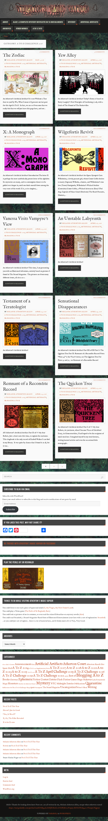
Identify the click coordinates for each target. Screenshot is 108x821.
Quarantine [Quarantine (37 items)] (93, 683)
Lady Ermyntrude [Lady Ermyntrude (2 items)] (98, 680)
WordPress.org (8, 789)
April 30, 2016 (96, 60)
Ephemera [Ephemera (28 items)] (25, 679)
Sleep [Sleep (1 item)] (28, 688)
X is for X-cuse (9, 722)
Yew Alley (67, 55)
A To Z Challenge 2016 (14, 63)
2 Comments (44, 52)
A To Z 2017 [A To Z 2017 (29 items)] (58, 668)
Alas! (81, 614)
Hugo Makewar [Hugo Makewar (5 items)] (84, 679)
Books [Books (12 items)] (6, 679)
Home (6, 36)
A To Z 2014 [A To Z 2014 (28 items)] (20, 668)
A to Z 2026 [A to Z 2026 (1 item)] (31, 672)
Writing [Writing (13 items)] (92, 687)
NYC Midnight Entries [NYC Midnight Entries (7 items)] (62, 683)
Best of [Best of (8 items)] (72, 676)
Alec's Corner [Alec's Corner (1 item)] (10, 665)
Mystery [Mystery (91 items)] (43, 683)
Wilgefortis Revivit (75, 132)
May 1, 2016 (39, 60)
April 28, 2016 (96, 137)
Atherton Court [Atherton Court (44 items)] (74, 664)
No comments (100, 128)
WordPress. (65, 814)
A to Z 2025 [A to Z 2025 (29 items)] (19, 672)
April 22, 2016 (40, 394)
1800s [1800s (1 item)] (4, 665)
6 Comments (44, 128)
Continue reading (14, 115)
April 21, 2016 (96, 388)
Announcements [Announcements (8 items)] (23, 664)
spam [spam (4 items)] (32, 687)
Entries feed (7, 781)
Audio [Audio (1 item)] (66, 676)
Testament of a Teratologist (16, 304)
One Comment (44, 215)
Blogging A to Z (12, 67)
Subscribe (10, 509)
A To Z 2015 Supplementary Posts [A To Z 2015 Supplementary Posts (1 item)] (39, 668)
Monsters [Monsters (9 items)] (13, 683)
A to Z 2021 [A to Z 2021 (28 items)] (89, 668)
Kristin (5, 746)
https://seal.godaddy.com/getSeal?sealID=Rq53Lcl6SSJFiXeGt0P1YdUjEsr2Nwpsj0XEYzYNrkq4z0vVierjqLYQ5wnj (54, 808)
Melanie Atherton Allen (19, 60)
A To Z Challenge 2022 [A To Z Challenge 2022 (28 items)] (48, 676)
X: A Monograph (19, 132)
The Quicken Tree (75, 384)
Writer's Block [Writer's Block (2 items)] (82, 687)
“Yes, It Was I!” (9, 714)
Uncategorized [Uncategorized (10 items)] (68, 687)
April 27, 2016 (40, 229)
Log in (5, 777)
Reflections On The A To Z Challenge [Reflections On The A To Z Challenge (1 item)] (14, 688)
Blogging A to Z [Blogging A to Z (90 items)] (90, 675)
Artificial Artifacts (36, 63)
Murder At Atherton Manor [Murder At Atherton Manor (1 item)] (27, 684)
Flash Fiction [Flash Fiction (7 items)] (63, 679)
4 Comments (99, 52)
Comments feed (9, 785)
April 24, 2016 (96, 312)
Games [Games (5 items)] (74, 679)
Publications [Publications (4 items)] (79, 683)
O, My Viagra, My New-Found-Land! (58, 608)
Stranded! (101, 617)
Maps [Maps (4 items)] (4, 683)
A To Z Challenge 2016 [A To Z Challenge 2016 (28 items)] (89, 672)
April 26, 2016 (96, 223)
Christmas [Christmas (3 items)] (14, 679)
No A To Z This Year (11, 706)
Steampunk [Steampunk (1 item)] (38, 688)
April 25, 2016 (40, 312)
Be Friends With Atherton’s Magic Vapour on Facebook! (29, 543)
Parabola (53, 814)
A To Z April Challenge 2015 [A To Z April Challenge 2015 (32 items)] (54, 672)
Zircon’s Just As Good (11, 710)
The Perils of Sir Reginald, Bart (37, 611)
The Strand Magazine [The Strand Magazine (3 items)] (51, 687)
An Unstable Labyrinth (79, 219)
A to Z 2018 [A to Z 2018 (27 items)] (73, 668)
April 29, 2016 (40, 137)
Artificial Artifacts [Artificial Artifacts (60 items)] (49, 663)
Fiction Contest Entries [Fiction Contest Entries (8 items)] (45, 679)
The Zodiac (14, 55)
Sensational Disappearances (72, 304)
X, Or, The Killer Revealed (13, 718)
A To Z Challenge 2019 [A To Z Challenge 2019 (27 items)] (17, 676)
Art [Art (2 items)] (33, 664)
